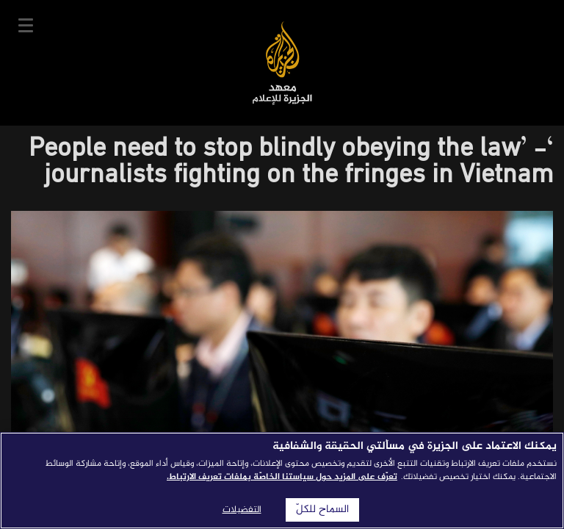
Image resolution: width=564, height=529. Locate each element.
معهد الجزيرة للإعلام (282, 62)
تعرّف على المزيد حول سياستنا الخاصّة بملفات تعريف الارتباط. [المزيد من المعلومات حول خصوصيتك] (282, 476)
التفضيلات (242, 510)
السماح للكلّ (322, 510)
